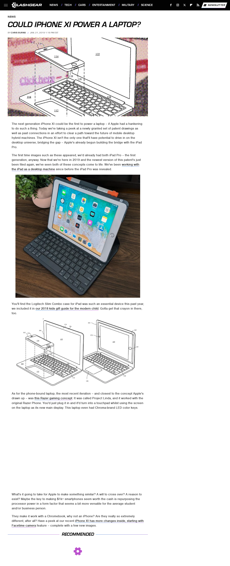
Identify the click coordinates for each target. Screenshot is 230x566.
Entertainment (103, 5)
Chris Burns (18, 32)
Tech (68, 5)
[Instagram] (177, 5)
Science (147, 5)
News (54, 5)
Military (128, 5)
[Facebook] (171, 5)
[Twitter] (184, 5)
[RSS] (198, 5)
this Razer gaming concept (53, 398)
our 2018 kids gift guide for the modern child (67, 308)
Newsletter (214, 5)
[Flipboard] (191, 5)
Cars (82, 5)
